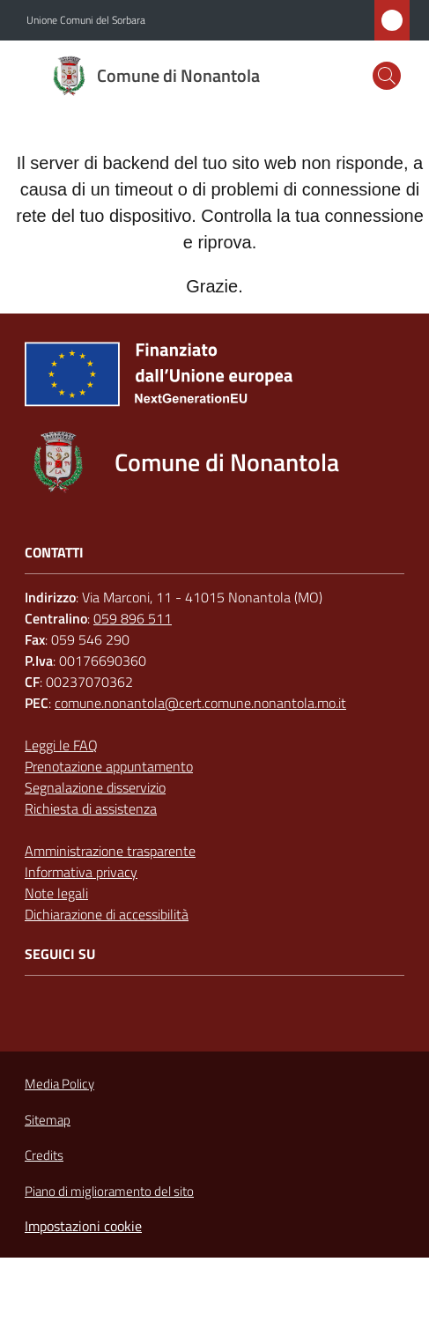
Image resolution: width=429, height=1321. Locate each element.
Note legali (56, 893)
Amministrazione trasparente (110, 850)
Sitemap (47, 1120)
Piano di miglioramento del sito (109, 1191)
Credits (44, 1155)
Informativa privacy (81, 871)
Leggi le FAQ (61, 745)
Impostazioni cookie (83, 1225)
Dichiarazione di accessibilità (107, 914)
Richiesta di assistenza (91, 808)
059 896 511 (132, 618)
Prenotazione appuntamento (109, 766)
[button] (387, 76)
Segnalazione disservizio (95, 787)
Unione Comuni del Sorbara (85, 20)
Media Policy (59, 1084)
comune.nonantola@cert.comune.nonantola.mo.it (200, 702)
